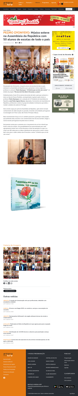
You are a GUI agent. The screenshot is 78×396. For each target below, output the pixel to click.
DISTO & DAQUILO (51, 364)
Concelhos (6, 9)
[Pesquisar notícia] (69, 9)
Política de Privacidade (9, 369)
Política (41, 9)
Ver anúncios (67, 378)
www (58, 88)
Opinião (66, 367)
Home (4, 30)
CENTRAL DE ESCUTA (51, 358)
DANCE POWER (50, 361)
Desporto (30, 9)
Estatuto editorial (7, 361)
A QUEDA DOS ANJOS (33, 377)
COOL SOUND (31, 361)
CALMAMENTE (49, 377)
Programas (45, 2)
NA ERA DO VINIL (50, 370)
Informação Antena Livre (69, 361)
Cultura (36, 9)
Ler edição (69, 88)
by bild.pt (72, 393)
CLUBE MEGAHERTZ (51, 374)
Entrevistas (61, 9)
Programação (67, 358)
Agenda (53, 2)
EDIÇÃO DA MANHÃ (33, 358)
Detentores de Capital (9, 364)
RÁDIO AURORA (32, 364)
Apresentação (7, 359)
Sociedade (13, 9)
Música (37, 2)
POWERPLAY (31, 374)
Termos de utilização (8, 372)
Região (19, 9)
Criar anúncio (67, 380)
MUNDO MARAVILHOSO (52, 367)
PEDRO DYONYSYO (10, 291)
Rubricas (66, 365)
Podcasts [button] (29, 2)
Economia (47, 9)
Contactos (6, 374)
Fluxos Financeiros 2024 (9, 367)
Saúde (24, 9)
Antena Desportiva (33, 370)
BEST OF (30, 367)
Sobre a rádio (21, 3)
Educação (54, 9)
